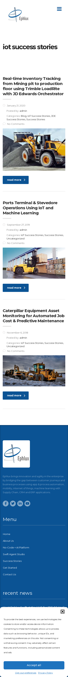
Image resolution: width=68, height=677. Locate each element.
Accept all (34, 665)
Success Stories (12, 560)
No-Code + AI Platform (16, 547)
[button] (62, 611)
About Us (8, 540)
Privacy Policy (45, 672)
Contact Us (9, 574)
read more (16, 179)
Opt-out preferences (25, 672)
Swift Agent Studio (14, 554)
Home (6, 534)
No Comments (13, 123)
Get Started (10, 567)
